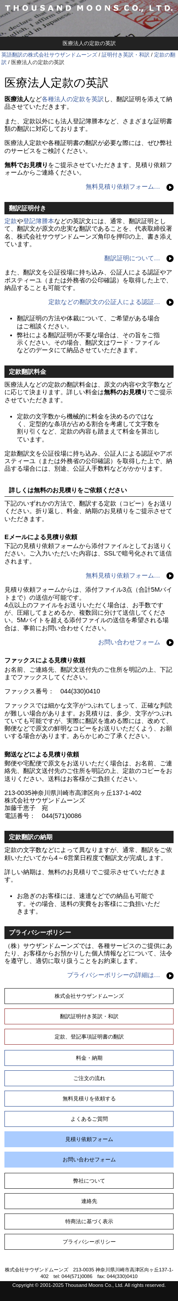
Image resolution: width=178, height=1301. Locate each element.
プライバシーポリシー (89, 1242)
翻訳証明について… (132, 258)
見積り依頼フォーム (89, 1139)
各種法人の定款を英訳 (73, 99)
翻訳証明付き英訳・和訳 (89, 1016)
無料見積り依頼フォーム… (123, 186)
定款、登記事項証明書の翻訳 (89, 1037)
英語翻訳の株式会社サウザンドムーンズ (49, 55)
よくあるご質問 (89, 1119)
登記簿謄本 (38, 220)
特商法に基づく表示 (89, 1221)
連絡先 (89, 1201)
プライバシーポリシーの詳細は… (113, 974)
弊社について (89, 1181)
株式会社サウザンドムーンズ (89, 996)
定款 (10, 220)
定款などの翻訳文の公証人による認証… (104, 301)
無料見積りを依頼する (89, 1099)
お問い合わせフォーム (129, 642)
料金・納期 (89, 1058)
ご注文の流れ (89, 1078)
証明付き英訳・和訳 (126, 55)
